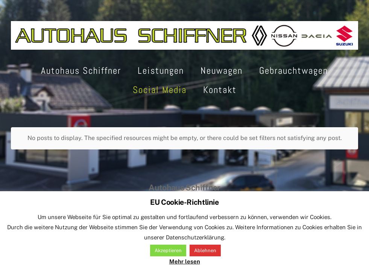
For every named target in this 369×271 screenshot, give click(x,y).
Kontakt (220, 90)
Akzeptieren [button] (168, 250)
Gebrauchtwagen (293, 70)
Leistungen (161, 70)
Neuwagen (221, 70)
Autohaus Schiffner (81, 70)
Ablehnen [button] (205, 250)
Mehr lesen (184, 261)
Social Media (160, 90)
